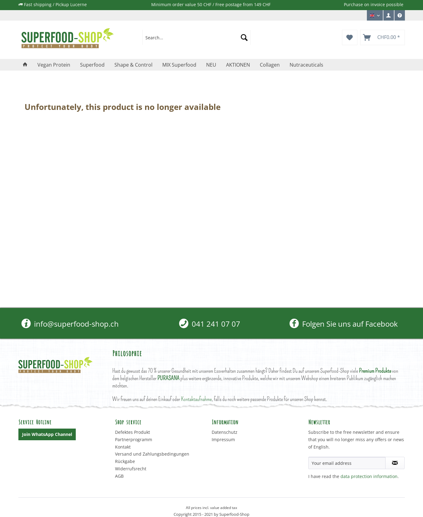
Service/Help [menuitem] (399, 17)
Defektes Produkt (132, 432)
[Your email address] (347, 463)
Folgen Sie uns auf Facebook (344, 324)
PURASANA (168, 378)
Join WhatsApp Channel (47, 434)
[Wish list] (349, 37)
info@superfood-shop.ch (70, 324)
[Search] (244, 37)
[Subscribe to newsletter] (395, 463)
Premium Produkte (375, 370)
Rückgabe (125, 461)
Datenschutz (224, 432)
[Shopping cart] (382, 37)
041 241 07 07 (209, 324)
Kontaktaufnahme (196, 398)
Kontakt (123, 447)
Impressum (223, 439)
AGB (119, 476)
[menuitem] (388, 15)
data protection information (369, 476)
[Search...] (196, 37)
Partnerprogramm (133, 439)
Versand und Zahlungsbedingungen (152, 454)
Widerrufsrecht (130, 469)
